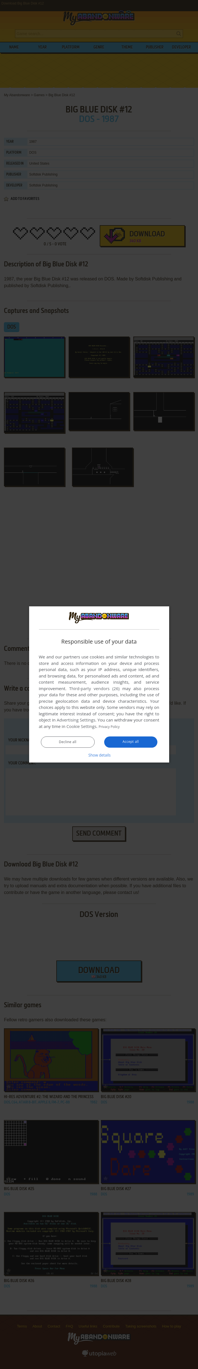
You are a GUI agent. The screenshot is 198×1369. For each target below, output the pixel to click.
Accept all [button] (131, 742)
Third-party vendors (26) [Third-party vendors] (94, 689)
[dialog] (99, 684)
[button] (99, 755)
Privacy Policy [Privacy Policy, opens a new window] (112, 726)
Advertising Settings (76, 720)
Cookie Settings (81, 726)
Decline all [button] (67, 742)
